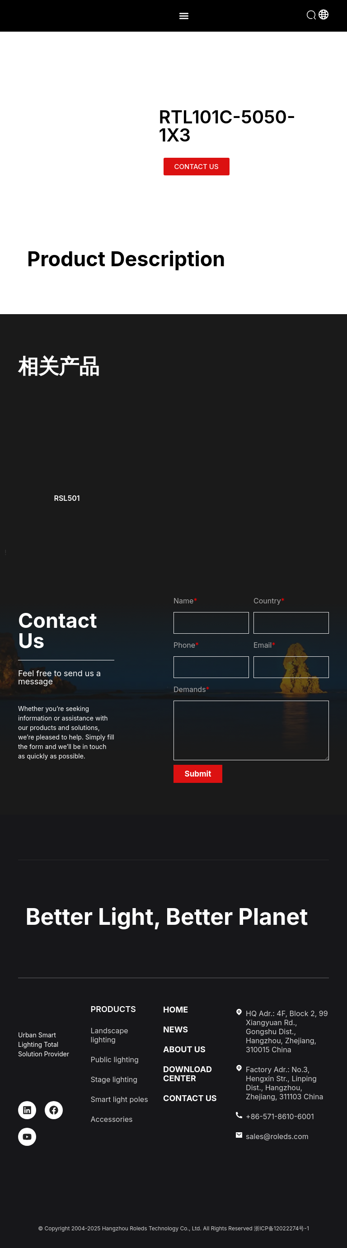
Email (264, 645)
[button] (183, 16)
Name (185, 600)
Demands (192, 689)
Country (269, 600)
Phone (186, 645)
